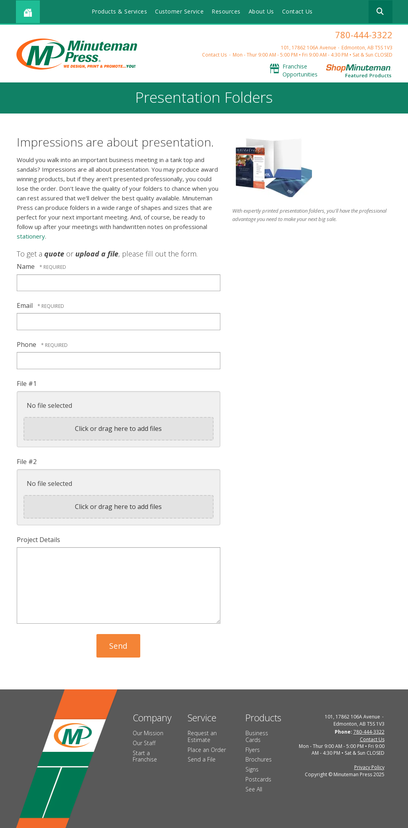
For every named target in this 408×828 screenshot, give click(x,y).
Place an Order (207, 750)
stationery (31, 236)
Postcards (258, 779)
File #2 (27, 461)
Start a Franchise (145, 756)
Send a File (202, 759)
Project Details (38, 539)
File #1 (27, 383)
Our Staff (144, 743)
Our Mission (148, 733)
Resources (226, 11)
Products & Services (119, 11)
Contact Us (297, 11)
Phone (27, 344)
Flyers (252, 750)
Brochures (258, 759)
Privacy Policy (369, 767)
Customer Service (179, 11)
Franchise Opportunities (300, 70)
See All (253, 789)
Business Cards (256, 736)
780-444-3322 (363, 35)
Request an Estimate (202, 736)
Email (25, 305)
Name (26, 266)
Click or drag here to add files (118, 428)
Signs (252, 769)
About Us (261, 11)
